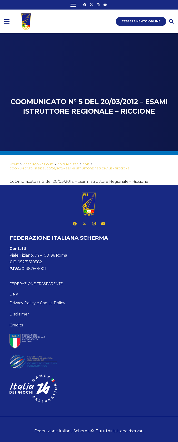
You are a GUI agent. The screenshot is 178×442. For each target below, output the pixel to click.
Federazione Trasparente (36, 284)
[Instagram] (98, 5)
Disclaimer (19, 314)
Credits (16, 325)
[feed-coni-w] (89, 341)
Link (14, 294)
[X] (91, 5)
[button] (73, 5)
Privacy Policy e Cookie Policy (37, 303)
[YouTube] (105, 5)
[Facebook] (85, 5)
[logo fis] (26, 21)
